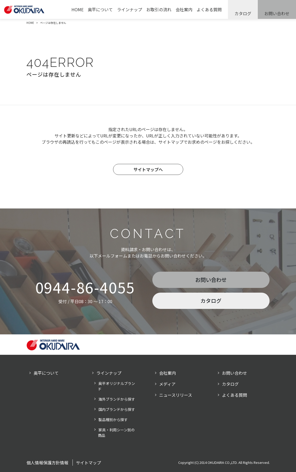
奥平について (100, 9)
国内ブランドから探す (116, 409)
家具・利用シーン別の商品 (116, 432)
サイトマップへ (148, 169)
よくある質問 (209, 9)
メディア (167, 384)
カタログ (242, 13)
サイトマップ (88, 462)
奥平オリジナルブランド (116, 386)
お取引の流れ (158, 9)
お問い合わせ (276, 13)
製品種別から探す (113, 419)
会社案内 (184, 9)
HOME (77, 9)
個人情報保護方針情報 (47, 462)
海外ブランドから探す (116, 399)
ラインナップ (129, 9)
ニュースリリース (175, 395)
